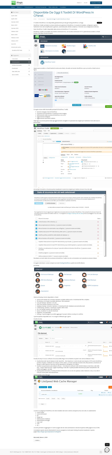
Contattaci (63, 7)
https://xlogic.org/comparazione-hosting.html (49, 431)
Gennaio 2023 (15, 22)
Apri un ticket (20, 75)
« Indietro (37, 440)
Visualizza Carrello (96, 3)
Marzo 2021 (14, 25)
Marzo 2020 (14, 34)
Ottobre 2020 (14, 31)
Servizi (19, 7)
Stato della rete (53, 7)
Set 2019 (13, 44)
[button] (107, 450)
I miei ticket (20, 59)
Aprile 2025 (14, 19)
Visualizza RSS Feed (20, 50)
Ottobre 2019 (14, 41)
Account (97, 7)
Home (13, 7)
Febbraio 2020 (15, 37)
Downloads (20, 68)
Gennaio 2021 (15, 28)
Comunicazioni (29, 7)
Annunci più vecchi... (16, 47)
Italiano (79, 2)
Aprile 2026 (14, 15)
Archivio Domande (41, 7)
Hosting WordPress (65, 263)
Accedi (85, 2)
